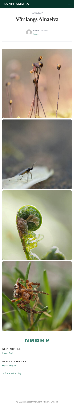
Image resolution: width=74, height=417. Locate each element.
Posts (35, 34)
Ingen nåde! (7, 353)
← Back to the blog (11, 373)
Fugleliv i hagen (9, 365)
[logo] (16, 4)
